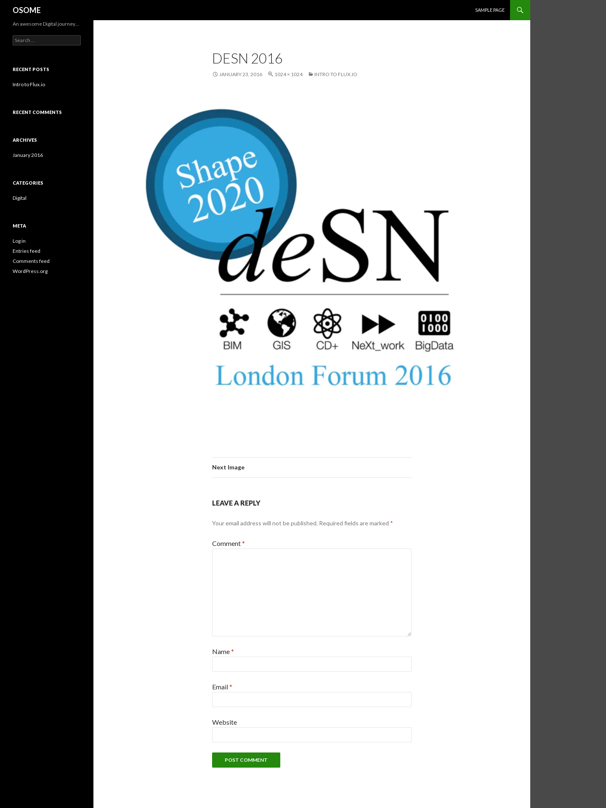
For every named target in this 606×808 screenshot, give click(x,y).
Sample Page (490, 10)
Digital (20, 198)
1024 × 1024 (288, 74)
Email (222, 687)
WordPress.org (30, 271)
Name (223, 651)
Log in (19, 241)
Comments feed (31, 261)
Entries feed (26, 251)
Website (224, 722)
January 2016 (28, 155)
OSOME (27, 10)
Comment (228, 543)
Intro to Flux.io (335, 74)
